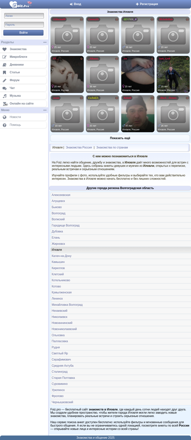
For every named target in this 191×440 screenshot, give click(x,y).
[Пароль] (24, 24)
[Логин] (24, 16)
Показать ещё (120, 138)
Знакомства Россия (79, 147)
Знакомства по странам (112, 147)
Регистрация (146, 4)
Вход (75, 4)
